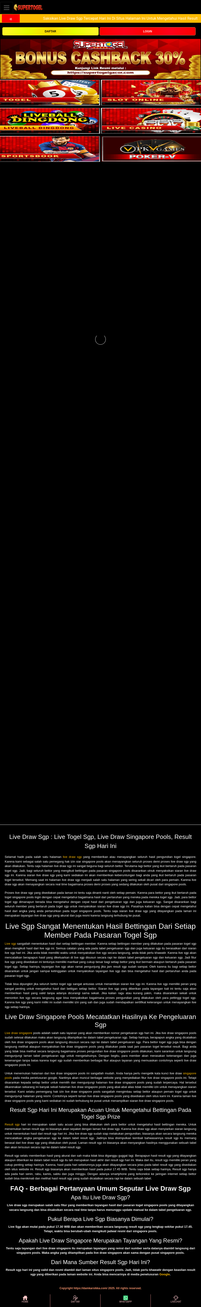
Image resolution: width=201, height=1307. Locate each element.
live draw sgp (72, 857)
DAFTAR (50, 31)
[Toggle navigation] (6, 7)
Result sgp (12, 1124)
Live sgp (10, 943)
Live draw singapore (18, 1033)
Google (164, 1274)
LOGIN (147, 31)
